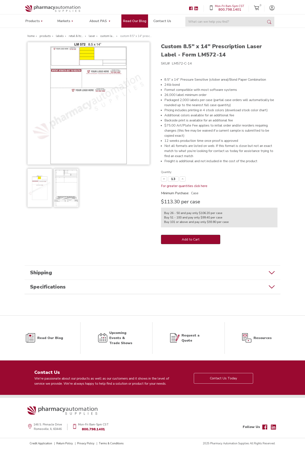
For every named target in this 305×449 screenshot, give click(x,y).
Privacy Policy (85, 443)
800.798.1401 (93, 429)
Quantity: (166, 172)
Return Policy (64, 443)
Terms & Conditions (111, 443)
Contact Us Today (223, 378)
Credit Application (41, 443)
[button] (152, 272)
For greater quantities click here (184, 186)
